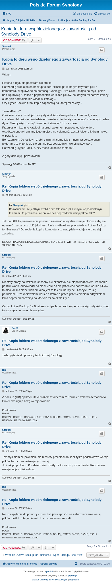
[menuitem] (6, 13)
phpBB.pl (72, 575)
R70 (4, 370)
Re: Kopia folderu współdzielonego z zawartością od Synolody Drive (52, 188)
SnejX (15, 328)
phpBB (49, 571)
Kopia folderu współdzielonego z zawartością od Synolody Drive (48, 31)
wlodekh (6, 174)
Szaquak (6, 46)
